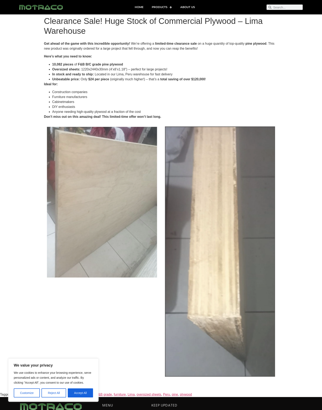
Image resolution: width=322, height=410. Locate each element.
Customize (27, 393)
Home (139, 7)
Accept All (80, 393)
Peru (166, 394)
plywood (186, 394)
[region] (53, 380)
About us (187, 7)
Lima (131, 394)
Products (162, 7)
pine (175, 394)
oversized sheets (149, 394)
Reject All (54, 393)
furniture (120, 394)
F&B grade (104, 394)
